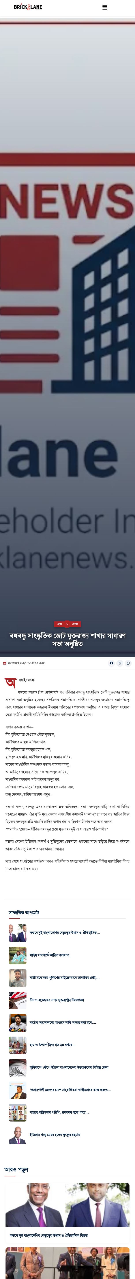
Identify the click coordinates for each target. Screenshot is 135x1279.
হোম (59, 624)
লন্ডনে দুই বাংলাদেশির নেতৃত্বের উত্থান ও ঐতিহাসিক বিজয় (49, 1235)
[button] (104, 8)
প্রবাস (75, 624)
